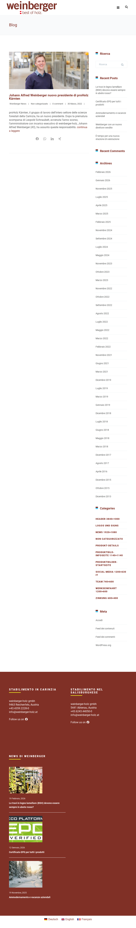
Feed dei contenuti (105, 628)
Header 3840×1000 (108, 519)
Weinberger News (18, 103)
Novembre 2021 (104, 355)
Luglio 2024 (102, 247)
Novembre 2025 (104, 188)
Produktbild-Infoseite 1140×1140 (109, 554)
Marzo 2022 (102, 338)
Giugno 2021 (102, 363)
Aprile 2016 (101, 471)
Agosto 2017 (102, 463)
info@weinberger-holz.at (23, 712)
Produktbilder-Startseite (106, 563)
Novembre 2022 (104, 288)
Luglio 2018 (102, 421)
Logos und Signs (107, 525)
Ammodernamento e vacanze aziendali (29, 897)
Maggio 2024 (102, 255)
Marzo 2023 (102, 280)
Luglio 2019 (102, 388)
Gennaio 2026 (103, 180)
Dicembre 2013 (103, 496)
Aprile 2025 (101, 205)
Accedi (99, 620)
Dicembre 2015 (103, 479)
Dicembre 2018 (103, 413)
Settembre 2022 (104, 305)
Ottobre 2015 (102, 488)
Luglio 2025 (102, 197)
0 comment (57, 103)
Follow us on (18, 719)
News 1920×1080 (106, 532)
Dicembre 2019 (103, 380)
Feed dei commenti (105, 637)
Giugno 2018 (102, 430)
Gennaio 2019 (103, 405)
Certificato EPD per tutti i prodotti (26, 852)
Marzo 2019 (102, 396)
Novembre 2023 (104, 263)
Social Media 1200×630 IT (111, 573)
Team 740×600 (105, 581)
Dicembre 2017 (103, 455)
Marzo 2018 (102, 446)
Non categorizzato (39, 103)
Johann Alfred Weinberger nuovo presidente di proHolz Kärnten (43, 96)
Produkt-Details (107, 545)
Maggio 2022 (102, 330)
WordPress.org (103, 645)
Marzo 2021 (102, 371)
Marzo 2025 (102, 213)
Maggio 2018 (102, 438)
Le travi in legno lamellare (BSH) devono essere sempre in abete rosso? (110, 90)
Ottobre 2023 (102, 272)
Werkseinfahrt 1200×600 (106, 590)
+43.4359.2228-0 (19, 708)
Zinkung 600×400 (107, 598)
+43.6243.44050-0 (81, 711)
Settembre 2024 (104, 238)
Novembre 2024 (104, 230)
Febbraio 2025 (103, 222)
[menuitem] (51, 919)
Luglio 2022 (102, 321)
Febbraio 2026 (103, 172)
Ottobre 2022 (102, 296)
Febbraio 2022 (103, 346)
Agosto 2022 (102, 313)
